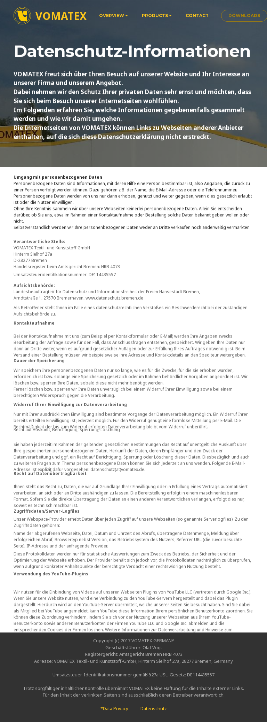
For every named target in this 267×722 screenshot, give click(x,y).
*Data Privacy (114, 708)
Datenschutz (153, 708)
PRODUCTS (155, 15)
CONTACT (197, 15)
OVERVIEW (111, 15)
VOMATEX (61, 16)
